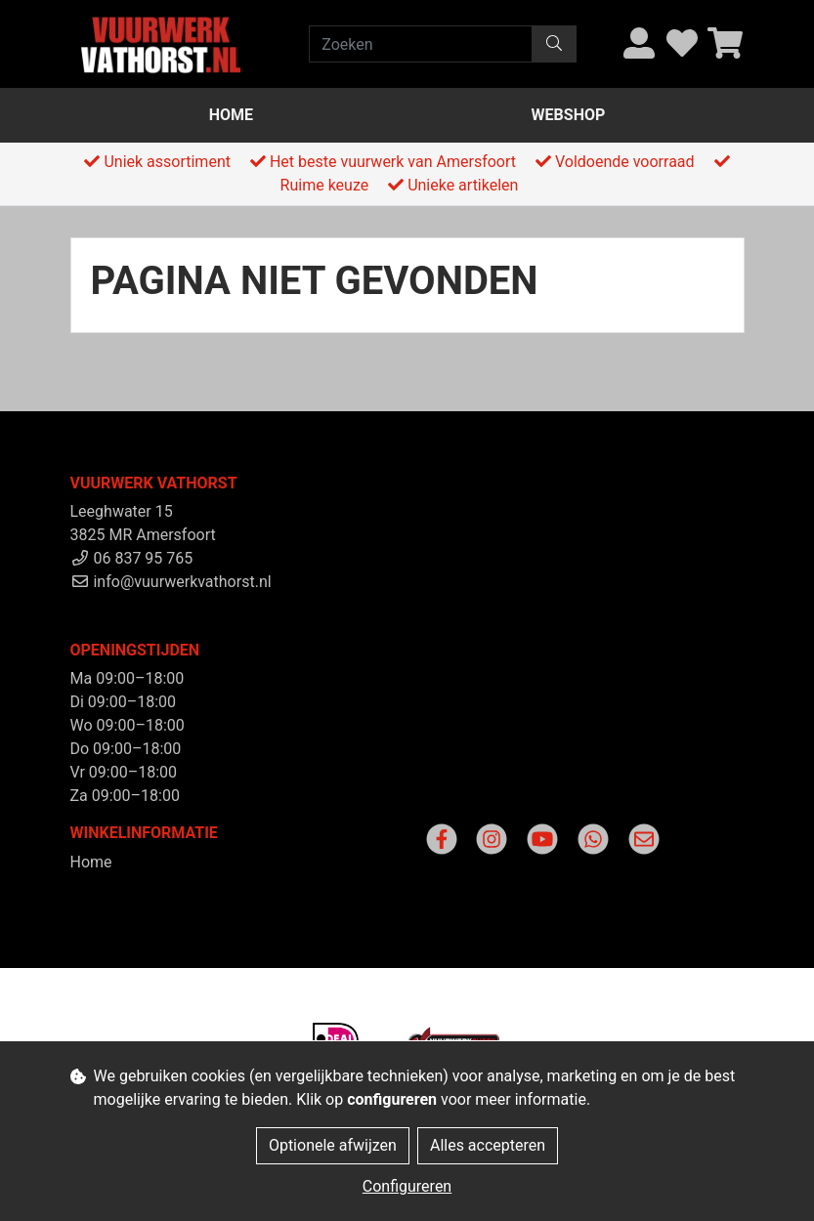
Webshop (569, 114)
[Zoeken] (421, 44)
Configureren (407, 1186)
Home (231, 114)
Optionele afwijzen (333, 1145)
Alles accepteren (487, 1145)
